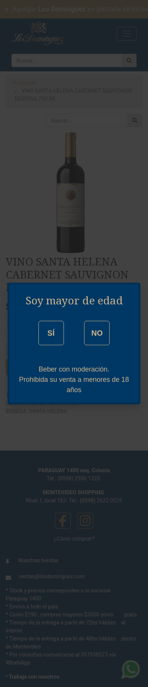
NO (97, 333)
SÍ (51, 333)
